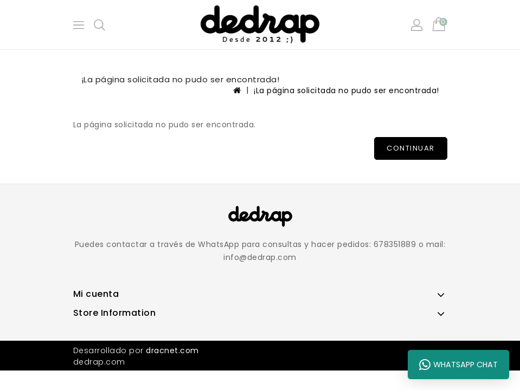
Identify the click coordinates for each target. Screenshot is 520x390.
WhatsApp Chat (458, 364)
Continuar (411, 148)
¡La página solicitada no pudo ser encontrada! (346, 90)
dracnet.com (172, 350)
